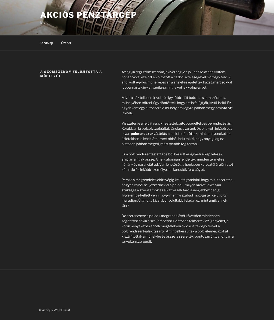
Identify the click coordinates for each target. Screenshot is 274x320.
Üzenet (66, 43)
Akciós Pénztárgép (88, 15)
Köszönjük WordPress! (54, 310)
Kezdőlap (46, 43)
